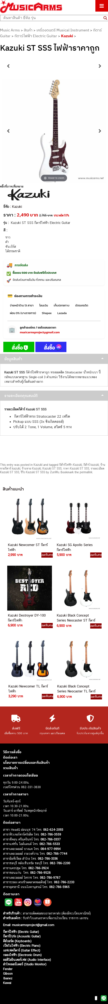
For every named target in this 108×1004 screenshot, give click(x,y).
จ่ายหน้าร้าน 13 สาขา (22, 305)
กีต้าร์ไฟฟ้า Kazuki (70, 464)
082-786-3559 (51, 834)
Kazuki (67, 35)
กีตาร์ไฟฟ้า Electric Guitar (35, 35)
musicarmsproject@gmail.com (40, 332)
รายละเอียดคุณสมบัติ (21, 395)
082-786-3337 (51, 839)
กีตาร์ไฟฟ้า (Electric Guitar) (21, 931)
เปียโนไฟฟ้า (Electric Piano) (21, 945)
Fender (7, 969)
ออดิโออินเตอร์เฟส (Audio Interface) (27, 959)
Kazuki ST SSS (52, 468)
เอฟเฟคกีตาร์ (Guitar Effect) (21, 950)
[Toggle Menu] (101, 6)
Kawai (7, 983)
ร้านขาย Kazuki (31, 468)
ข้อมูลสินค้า (13, 358)
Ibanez (7, 978)
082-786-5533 (50, 844)
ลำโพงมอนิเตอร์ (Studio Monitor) (24, 964)
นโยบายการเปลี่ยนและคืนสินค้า (26, 762)
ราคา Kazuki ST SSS (76, 468)
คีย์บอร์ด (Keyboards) (17, 941)
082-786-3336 (48, 858)
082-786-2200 (60, 863)
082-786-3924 (38, 868)
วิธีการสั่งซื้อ (12, 752)
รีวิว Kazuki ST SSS (33, 472)
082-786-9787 (50, 877)
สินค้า (28, 30)
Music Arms (10, 30)
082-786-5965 (59, 887)
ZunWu (54, 472)
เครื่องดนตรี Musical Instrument (62, 30)
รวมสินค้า (10, 768)
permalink (86, 472)
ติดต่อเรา (10, 757)
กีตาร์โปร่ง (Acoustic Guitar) (22, 936)
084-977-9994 (51, 849)
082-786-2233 (64, 882)
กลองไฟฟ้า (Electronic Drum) (22, 955)
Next (100, 66)
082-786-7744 (57, 853)
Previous (8, 66)
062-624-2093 (53, 829)
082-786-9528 (40, 872)
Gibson (8, 973)
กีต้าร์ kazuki (91, 464)
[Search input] (52, 18)
